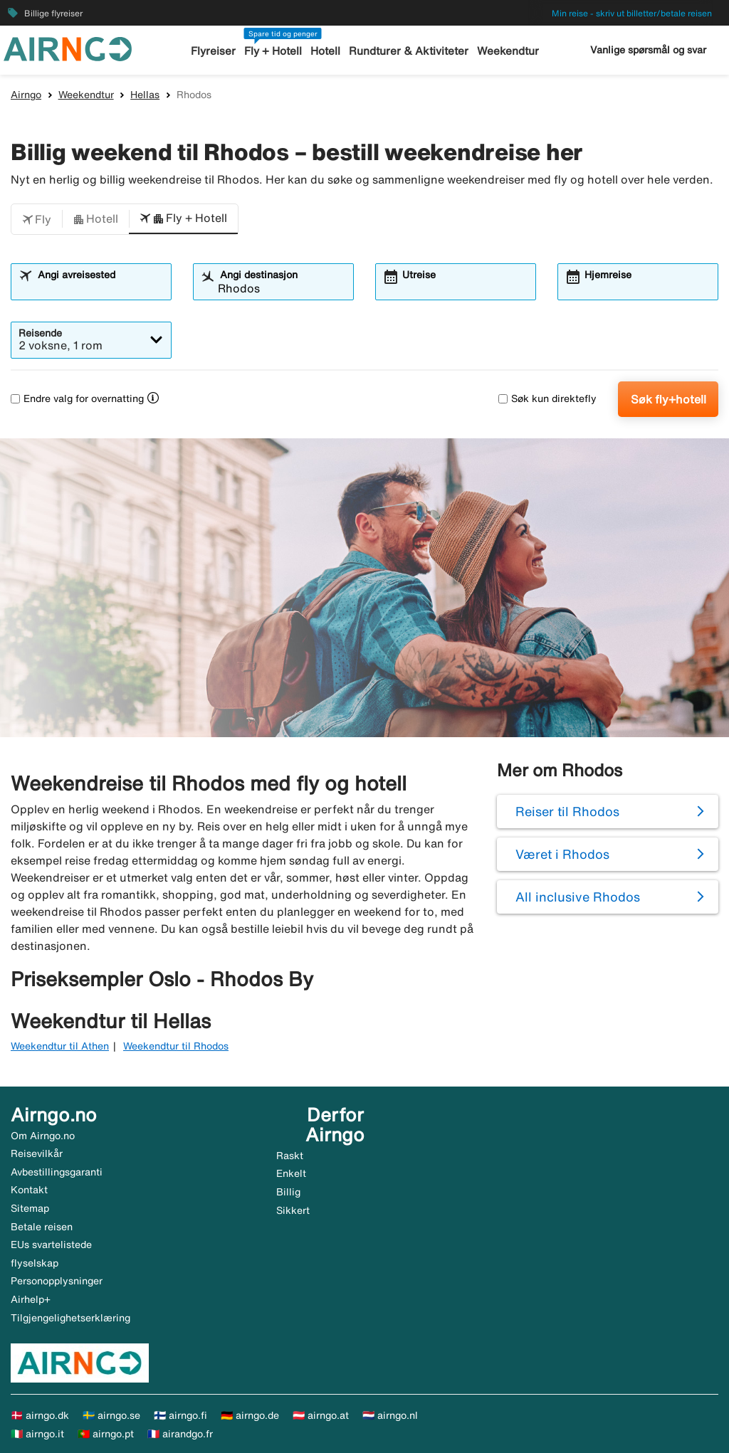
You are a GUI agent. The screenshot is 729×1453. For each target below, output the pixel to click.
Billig (288, 1192)
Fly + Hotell (274, 51)
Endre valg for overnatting (77, 398)
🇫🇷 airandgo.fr (180, 1434)
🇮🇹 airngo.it (37, 1434)
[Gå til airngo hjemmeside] (68, 47)
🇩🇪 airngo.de (250, 1415)
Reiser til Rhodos (567, 811)
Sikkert (293, 1210)
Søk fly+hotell (668, 399)
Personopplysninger (57, 1281)
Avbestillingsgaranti (57, 1172)
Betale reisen (42, 1227)
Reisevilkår (37, 1153)
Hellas (144, 95)
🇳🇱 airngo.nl (390, 1415)
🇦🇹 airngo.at (321, 1415)
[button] (36, 219)
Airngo (26, 95)
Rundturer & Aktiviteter (409, 51)
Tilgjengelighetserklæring (70, 1318)
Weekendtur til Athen (60, 1046)
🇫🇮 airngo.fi (180, 1415)
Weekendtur (507, 51)
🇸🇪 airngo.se (111, 1415)
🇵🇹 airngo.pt (106, 1434)
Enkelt (291, 1173)
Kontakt (29, 1190)
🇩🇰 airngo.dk (40, 1415)
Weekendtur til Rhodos (176, 1046)
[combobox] (100, 288)
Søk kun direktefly (547, 398)
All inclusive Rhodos (577, 896)
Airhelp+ (31, 1299)
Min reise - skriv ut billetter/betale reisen (632, 13)
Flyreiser (214, 51)
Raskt (289, 1156)
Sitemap (30, 1208)
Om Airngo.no (43, 1136)
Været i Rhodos (562, 853)
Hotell (326, 51)
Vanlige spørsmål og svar (648, 50)
